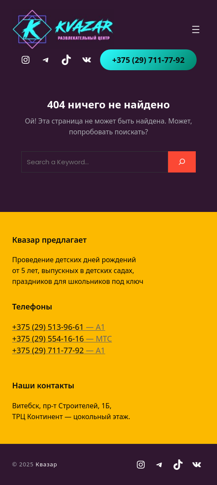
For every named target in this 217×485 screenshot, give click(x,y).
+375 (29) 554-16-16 (48, 338)
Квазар (46, 464)
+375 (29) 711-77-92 (148, 60)
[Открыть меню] (196, 29)
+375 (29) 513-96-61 (49, 327)
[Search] (182, 162)
